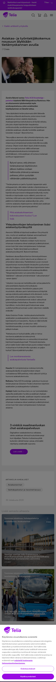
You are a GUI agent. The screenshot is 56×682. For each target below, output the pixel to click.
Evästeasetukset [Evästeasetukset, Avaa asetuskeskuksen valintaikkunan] (28, 674)
